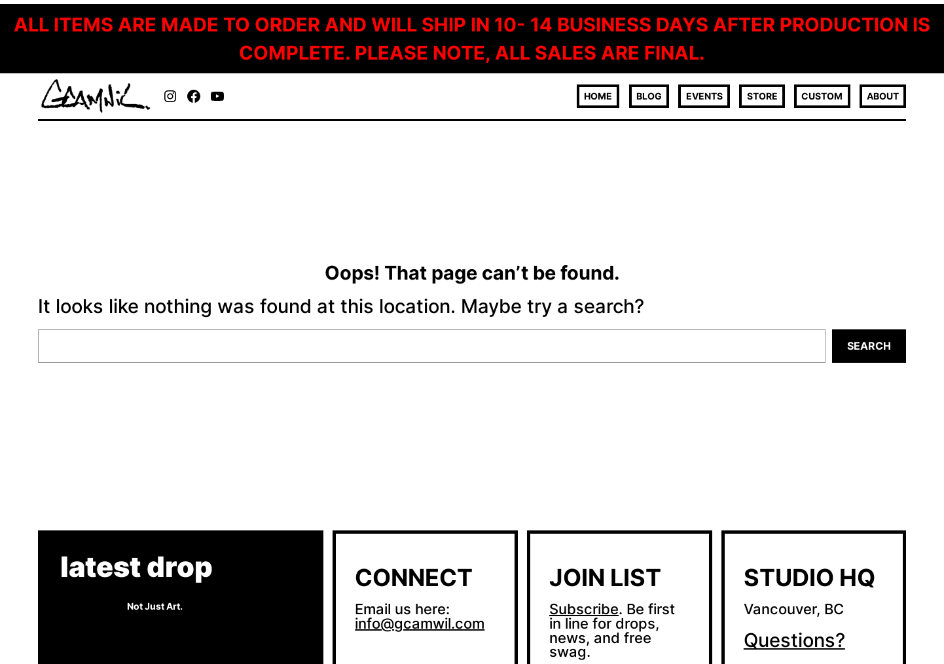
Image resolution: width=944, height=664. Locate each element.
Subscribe (584, 609)
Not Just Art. (155, 606)
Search (869, 345)
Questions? (794, 640)
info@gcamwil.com (419, 623)
